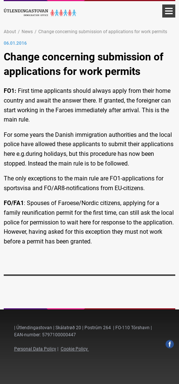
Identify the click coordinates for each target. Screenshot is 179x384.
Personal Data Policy (35, 349)
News (27, 31)
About (10, 31)
